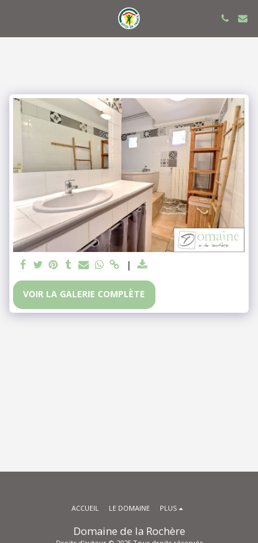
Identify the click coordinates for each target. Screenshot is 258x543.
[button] (13, 17)
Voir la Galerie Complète (84, 294)
